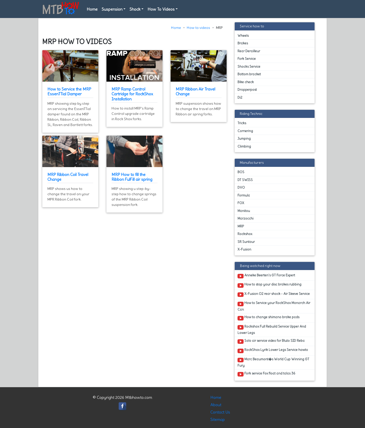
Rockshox (245, 234)
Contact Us (220, 412)
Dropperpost (247, 89)
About (215, 404)
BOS (241, 172)
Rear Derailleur (249, 51)
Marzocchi (245, 218)
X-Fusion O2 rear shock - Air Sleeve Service (274, 295)
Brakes (243, 43)
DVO (241, 187)
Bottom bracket (249, 74)
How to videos (198, 27)
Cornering (245, 131)
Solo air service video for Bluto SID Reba (271, 341)
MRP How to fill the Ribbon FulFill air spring (132, 177)
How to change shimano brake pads (268, 318)
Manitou (244, 211)
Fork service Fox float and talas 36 (266, 374)
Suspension (112, 9)
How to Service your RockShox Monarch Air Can (274, 306)
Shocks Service (249, 66)
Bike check (246, 82)
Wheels (243, 35)
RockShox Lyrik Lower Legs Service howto (273, 351)
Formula (244, 195)
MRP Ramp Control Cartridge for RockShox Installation (132, 93)
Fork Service (247, 59)
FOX (241, 203)
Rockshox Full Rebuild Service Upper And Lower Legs (272, 329)
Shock (135, 9)
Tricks (242, 123)
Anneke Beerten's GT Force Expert (266, 276)
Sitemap (217, 419)
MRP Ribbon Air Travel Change (195, 91)
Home (92, 9)
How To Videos (161, 9)
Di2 (240, 97)
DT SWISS (245, 180)
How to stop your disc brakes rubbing (269, 285)
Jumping (244, 138)
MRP (241, 226)
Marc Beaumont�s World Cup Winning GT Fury (273, 362)
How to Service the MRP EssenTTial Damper (69, 91)
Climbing (244, 146)
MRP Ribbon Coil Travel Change (67, 177)
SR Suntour (246, 242)
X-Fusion (244, 249)
